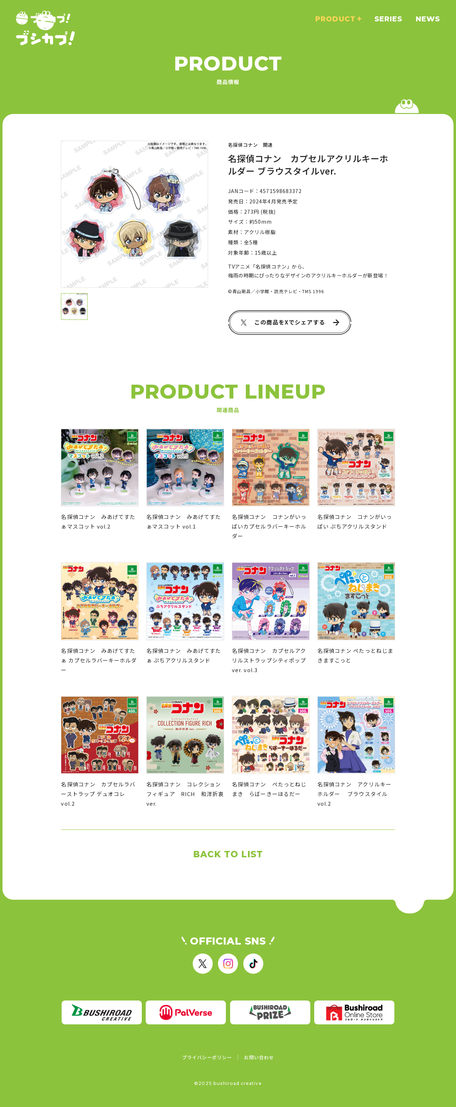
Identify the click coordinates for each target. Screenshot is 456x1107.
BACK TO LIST (228, 854)
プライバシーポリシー (207, 1057)
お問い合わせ (259, 1057)
